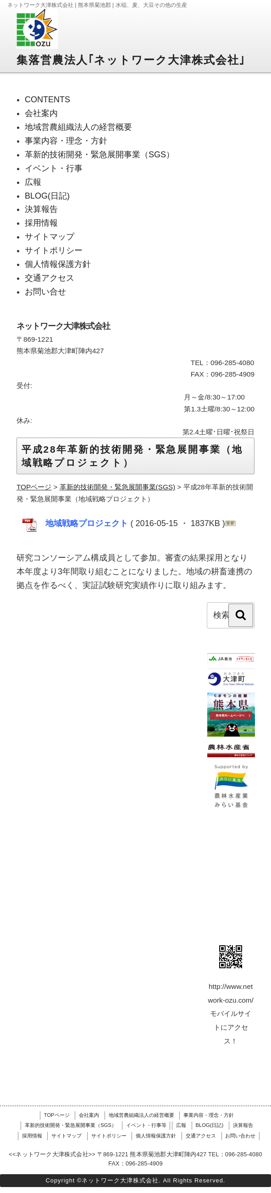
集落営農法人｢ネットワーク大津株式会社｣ (131, 60)
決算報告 (243, 1125)
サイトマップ (66, 1135)
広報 (181, 1125)
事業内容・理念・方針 (208, 1115)
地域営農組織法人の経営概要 (141, 1115)
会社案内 (89, 1115)
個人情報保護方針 (156, 1135)
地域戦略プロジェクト (87, 523)
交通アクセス (201, 1135)
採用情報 (32, 1135)
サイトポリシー (109, 1135)
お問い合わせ (240, 1135)
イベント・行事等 (146, 1125)
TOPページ (57, 1115)
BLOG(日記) (210, 1125)
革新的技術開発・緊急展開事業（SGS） (70, 1125)
